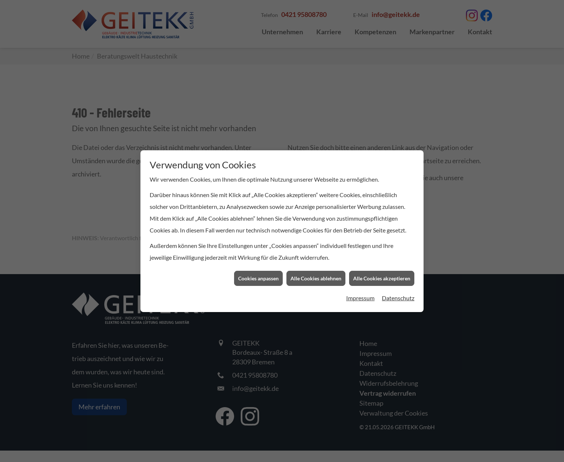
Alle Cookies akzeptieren (381, 266)
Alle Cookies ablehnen (315, 266)
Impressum (360, 286)
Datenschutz (398, 286)
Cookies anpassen (258, 266)
